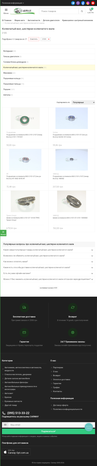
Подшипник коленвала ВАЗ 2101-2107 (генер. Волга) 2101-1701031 (24, 136)
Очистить (33, 39)
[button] (16, 451)
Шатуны (8, 95)
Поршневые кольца (13, 78)
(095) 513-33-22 (15, 413)
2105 (44, 39)
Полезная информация (12, 3)
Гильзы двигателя (12, 56)
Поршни (9, 89)
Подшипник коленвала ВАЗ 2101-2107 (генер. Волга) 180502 (71, 177)
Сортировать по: (63, 102)
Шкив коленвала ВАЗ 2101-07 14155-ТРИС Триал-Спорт (23, 219)
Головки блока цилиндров (15, 62)
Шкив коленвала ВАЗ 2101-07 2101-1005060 (70, 218)
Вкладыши (9, 51)
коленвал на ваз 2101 (48, 288)
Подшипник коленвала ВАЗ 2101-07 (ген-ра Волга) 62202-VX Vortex (70, 136)
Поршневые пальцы (13, 84)
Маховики (9, 73)
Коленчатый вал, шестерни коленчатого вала (24, 67)
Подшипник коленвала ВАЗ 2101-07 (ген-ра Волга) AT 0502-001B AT (23, 177)
